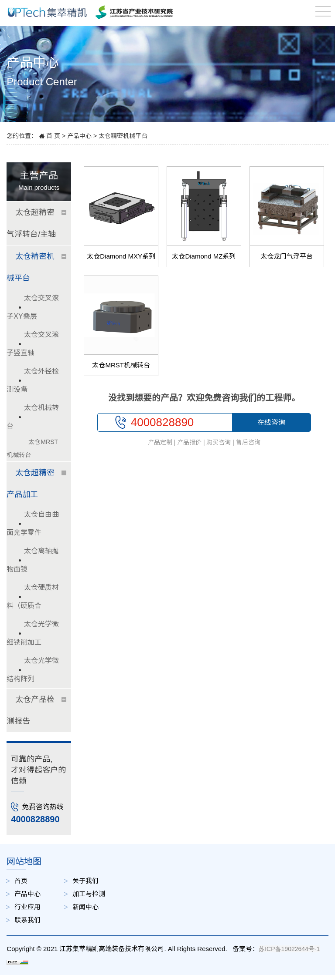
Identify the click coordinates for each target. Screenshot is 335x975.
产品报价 (189, 442)
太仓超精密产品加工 (31, 483)
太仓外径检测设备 (33, 380)
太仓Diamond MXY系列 (121, 256)
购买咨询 (218, 442)
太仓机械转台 (33, 417)
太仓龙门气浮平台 (286, 256)
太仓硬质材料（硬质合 (33, 596)
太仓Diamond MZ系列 (204, 256)
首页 (20, 880)
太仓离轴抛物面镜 (33, 560)
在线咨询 (271, 422)
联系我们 (27, 920)
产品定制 (160, 442)
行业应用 (27, 907)
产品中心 (79, 135)
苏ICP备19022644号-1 (289, 948)
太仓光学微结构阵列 (33, 669)
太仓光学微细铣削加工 (33, 633)
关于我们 (85, 880)
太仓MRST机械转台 (121, 365)
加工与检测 (88, 894)
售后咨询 (248, 442)
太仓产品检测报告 (31, 710)
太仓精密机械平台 (123, 135)
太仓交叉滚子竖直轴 (33, 343)
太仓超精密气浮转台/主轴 (31, 223)
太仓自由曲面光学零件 (33, 523)
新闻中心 (85, 907)
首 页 (53, 135)
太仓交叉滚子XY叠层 (33, 307)
